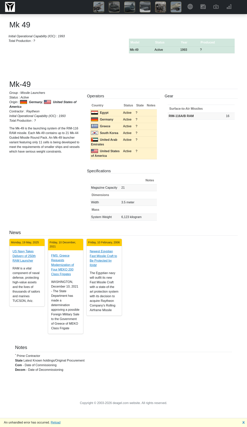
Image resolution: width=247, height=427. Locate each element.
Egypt (99, 112)
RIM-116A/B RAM (181, 116)
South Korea (104, 133)
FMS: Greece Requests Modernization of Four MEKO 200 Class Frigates (62, 265)
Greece (100, 126)
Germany (102, 119)
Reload (56, 422)
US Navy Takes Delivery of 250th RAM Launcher (24, 256)
